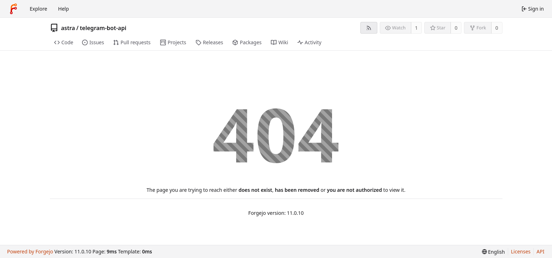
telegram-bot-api (103, 27)
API (540, 251)
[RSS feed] (368, 28)
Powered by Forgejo (30, 251)
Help (63, 8)
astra (68, 27)
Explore (38, 8)
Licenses (521, 251)
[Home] (13, 8)
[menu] (493, 251)
